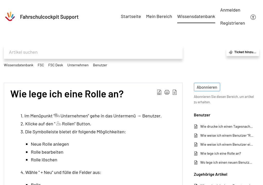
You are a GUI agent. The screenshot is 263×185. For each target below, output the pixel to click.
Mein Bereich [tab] (159, 16)
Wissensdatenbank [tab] (196, 16)
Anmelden (230, 10)
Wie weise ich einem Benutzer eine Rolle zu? (227, 144)
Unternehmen (78, 65)
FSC (41, 65)
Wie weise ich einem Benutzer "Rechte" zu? (227, 135)
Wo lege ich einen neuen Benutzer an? (227, 162)
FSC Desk (55, 65)
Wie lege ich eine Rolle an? (67, 93)
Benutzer (100, 65)
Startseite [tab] (131, 16)
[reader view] (174, 92)
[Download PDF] (159, 92)
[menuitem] (233, 10)
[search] (93, 52)
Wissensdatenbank (18, 65)
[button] (167, 92)
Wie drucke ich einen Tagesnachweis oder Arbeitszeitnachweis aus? (227, 126)
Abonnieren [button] (207, 87)
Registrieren (232, 23)
